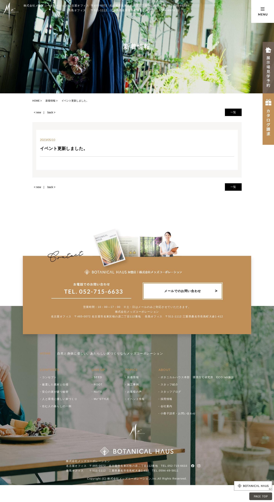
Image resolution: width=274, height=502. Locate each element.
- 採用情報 (165, 398)
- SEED (97, 377)
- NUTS (97, 391)
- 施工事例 (132, 384)
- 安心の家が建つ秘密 (54, 391)
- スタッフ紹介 (168, 384)
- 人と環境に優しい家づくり (58, 398)
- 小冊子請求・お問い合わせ (177, 413)
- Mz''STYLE (100, 398)
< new (37, 112)
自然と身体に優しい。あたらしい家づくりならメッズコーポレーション (101, 353)
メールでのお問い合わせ (182, 291)
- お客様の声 (133, 391)
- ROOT (97, 384)
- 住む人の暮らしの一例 (55, 406)
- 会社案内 (165, 406)
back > (51, 112)
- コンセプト (48, 377)
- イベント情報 (135, 398)
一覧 (233, 112)
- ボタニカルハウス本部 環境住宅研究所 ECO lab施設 (196, 377)
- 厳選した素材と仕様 (54, 384)
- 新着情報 (132, 377)
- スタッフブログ (170, 391)
